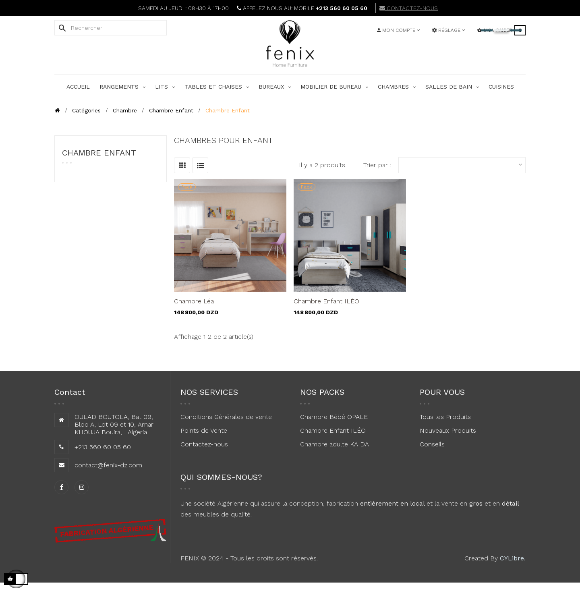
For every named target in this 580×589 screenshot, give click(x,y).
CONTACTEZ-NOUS (408, 8)
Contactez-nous (204, 444)
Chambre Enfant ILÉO (326, 301)
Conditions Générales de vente (226, 417)
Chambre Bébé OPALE (334, 417)
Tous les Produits (445, 417)
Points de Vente (203, 430)
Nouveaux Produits (448, 430)
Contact (69, 392)
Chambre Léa (194, 301)
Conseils (432, 444)
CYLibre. (513, 558)
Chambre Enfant (99, 153)
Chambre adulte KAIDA (334, 444)
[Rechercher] (110, 27)
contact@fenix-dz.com (108, 465)
